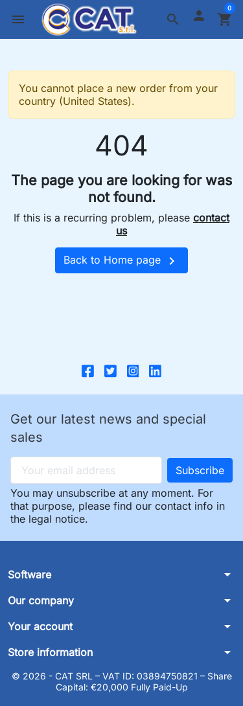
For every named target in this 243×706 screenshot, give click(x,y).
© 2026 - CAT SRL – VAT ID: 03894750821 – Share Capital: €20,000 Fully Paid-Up (122, 681)
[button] (173, 19)
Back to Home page (121, 261)
